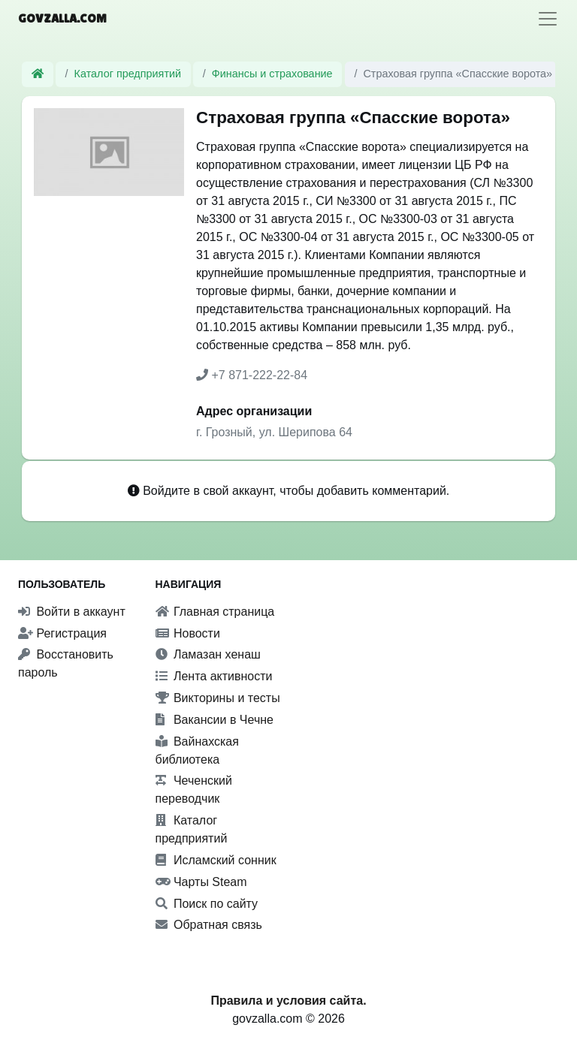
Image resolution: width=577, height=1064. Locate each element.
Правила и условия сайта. (288, 1000)
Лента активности (214, 676)
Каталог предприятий (128, 74)
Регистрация (62, 633)
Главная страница (215, 611)
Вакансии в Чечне (214, 719)
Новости (188, 633)
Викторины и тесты (218, 698)
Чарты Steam (201, 882)
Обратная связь (209, 924)
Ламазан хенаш (208, 654)
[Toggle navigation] (547, 19)
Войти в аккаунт (71, 611)
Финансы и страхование (272, 74)
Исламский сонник (216, 860)
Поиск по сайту (207, 903)
